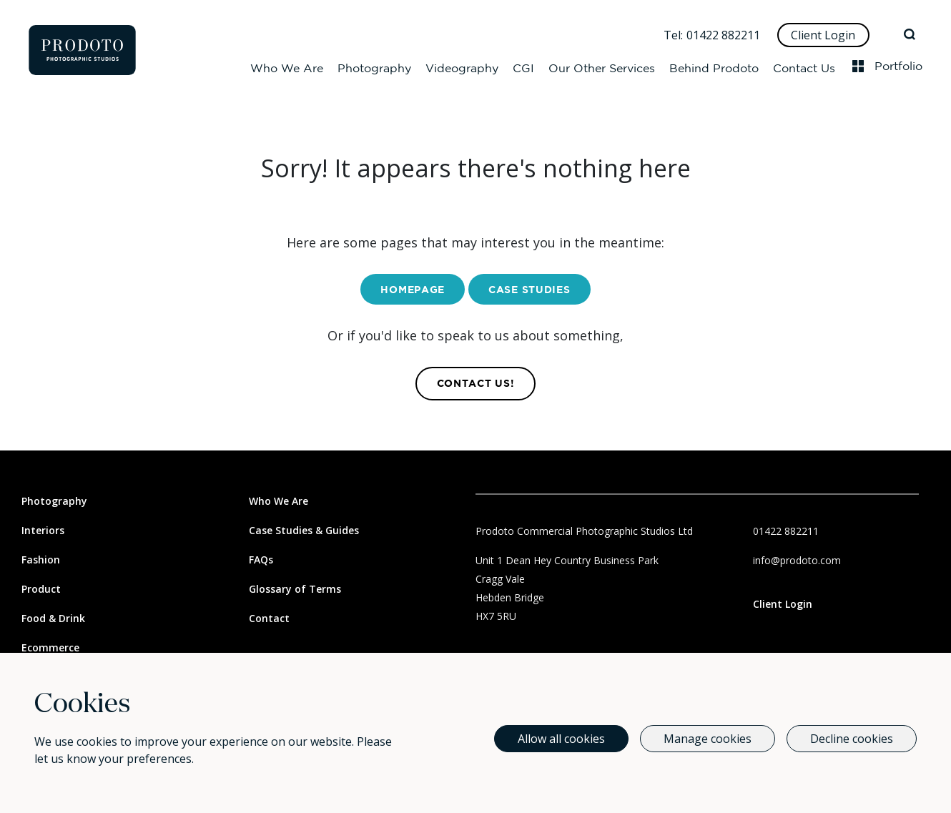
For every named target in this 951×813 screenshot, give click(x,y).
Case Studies (529, 290)
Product (41, 589)
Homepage (412, 290)
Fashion (40, 559)
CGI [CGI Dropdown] (523, 65)
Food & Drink (53, 618)
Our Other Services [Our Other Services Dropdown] (601, 65)
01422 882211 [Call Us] (723, 35)
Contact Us (804, 65)
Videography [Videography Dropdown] (461, 65)
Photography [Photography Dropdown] (374, 65)
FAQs (261, 559)
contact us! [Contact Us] (476, 384)
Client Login (823, 35)
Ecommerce (50, 647)
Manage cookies (708, 739)
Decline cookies (851, 739)
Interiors (42, 530)
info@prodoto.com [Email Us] (797, 560)
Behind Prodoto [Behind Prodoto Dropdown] (714, 65)
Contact (269, 618)
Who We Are (286, 65)
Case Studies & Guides (304, 530)
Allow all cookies (561, 739)
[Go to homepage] (82, 50)
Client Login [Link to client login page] (782, 604)
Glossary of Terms (295, 589)
